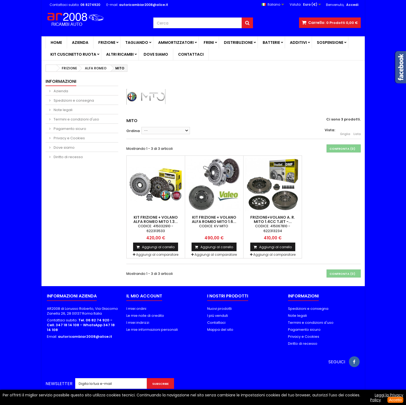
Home (56, 42)
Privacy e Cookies (69, 138)
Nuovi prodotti (219, 308)
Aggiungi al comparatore (157, 254)
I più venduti (217, 315)
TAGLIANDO (136, 42)
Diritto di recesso (68, 156)
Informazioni (61, 81)
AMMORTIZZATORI (176, 42)
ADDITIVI (298, 42)
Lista (357, 131)
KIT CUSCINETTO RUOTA (73, 54)
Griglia (345, 131)
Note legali (62, 109)
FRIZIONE (106, 42)
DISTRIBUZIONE (238, 42)
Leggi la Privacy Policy (386, 397)
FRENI (209, 42)
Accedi (352, 4)
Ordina (133, 130)
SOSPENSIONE (330, 42)
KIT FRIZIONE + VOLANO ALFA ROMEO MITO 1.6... (214, 219)
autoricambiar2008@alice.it (85, 336)
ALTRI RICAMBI (120, 54)
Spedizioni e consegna (73, 100)
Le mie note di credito (145, 315)
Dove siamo (156, 54)
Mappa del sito (220, 329)
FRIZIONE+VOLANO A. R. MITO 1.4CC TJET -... (272, 219)
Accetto (395, 400)
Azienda (80, 42)
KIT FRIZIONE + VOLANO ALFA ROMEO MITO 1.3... (155, 219)
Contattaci (191, 54)
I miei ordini (136, 308)
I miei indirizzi (137, 322)
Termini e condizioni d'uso (76, 119)
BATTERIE (271, 42)
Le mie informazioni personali (152, 329)
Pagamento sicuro (69, 128)
